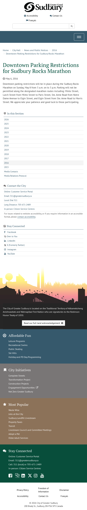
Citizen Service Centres (30, 468)
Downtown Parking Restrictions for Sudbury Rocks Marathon (35, 53)
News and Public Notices (36, 50)
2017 (6, 158)
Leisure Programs (17, 341)
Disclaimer (64, 490)
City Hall (16, 50)
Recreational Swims (18, 345)
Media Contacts (11, 171)
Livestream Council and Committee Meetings (30, 430)
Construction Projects (19, 383)
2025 (6, 123)
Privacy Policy (23, 490)
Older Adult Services (18, 437)
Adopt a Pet (14, 434)
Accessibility (32, 15)
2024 (6, 128)
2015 (6, 167)
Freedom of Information (43, 490)
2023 (6, 132)
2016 (54, 50)
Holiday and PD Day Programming (25, 357)
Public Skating (15, 349)
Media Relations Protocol (15, 175)
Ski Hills (13, 353)
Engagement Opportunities (24, 387)
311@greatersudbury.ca (26, 460)
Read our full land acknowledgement (42, 323)
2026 (6, 119)
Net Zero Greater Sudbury (21, 391)
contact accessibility (26, 216)
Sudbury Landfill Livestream (22, 418)
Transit (12, 426)
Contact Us (57, 15)
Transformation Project (19, 379)
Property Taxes (15, 422)
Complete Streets (17, 375)
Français (32, 20)
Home (6, 50)
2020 (6, 145)
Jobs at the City (16, 414)
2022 (6, 136)
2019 (6, 149)
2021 (6, 141)
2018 (6, 154)
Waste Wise (14, 410)
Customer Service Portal (27, 456)
